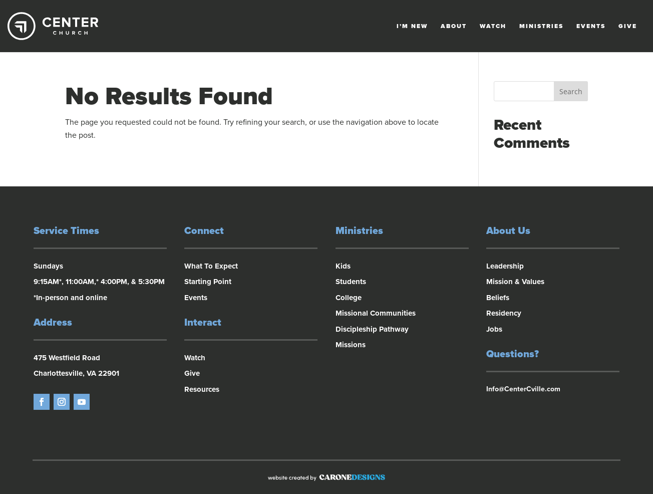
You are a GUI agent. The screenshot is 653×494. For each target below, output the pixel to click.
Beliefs (497, 297)
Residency (503, 313)
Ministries (541, 26)
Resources (201, 389)
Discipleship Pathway (372, 329)
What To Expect (211, 266)
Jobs (494, 329)
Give (627, 26)
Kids (343, 266)
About (454, 26)
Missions (351, 344)
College (349, 297)
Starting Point (207, 281)
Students (351, 281)
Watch (493, 26)
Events (590, 26)
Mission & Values (515, 281)
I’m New (412, 26)
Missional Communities (376, 313)
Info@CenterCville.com (523, 389)
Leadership (505, 266)
